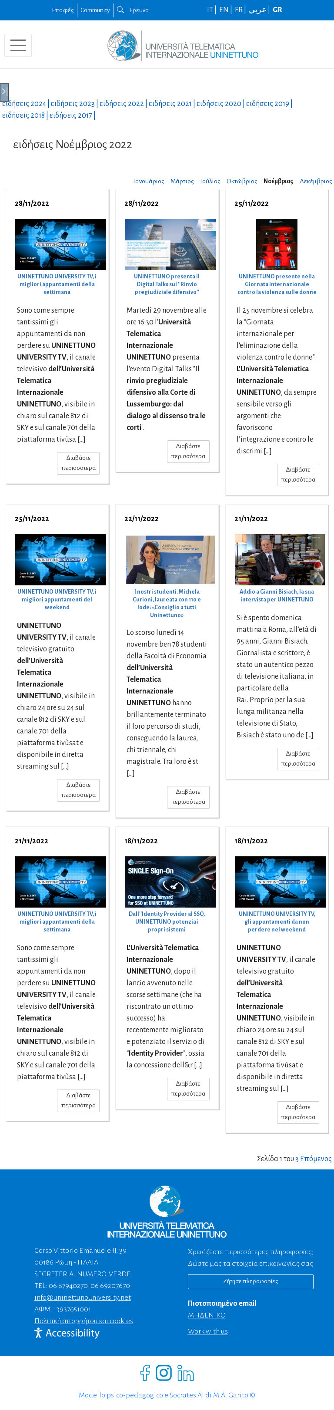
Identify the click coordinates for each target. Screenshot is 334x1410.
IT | (212, 10)
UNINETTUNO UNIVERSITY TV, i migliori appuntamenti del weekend (57, 600)
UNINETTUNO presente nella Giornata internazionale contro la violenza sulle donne (277, 284)
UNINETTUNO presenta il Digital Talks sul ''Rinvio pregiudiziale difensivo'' (167, 284)
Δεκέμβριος (316, 181)
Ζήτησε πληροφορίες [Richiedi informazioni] (250, 1281)
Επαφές (62, 10)
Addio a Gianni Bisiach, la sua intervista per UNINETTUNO (277, 596)
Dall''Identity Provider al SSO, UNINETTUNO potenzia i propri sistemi (167, 922)
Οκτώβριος (242, 181)
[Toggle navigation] (18, 45)
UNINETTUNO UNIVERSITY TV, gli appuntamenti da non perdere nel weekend (277, 922)
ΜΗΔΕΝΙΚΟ (207, 1315)
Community (95, 10)
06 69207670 (110, 1286)
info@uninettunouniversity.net (82, 1297)
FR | (241, 10)
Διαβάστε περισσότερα (78, 463)
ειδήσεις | (26, 104)
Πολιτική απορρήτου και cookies (83, 1321)
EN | (226, 10)
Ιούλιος (210, 181)
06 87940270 (68, 1286)
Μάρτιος (182, 181)
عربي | (260, 10)
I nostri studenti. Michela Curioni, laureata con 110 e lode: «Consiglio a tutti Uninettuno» (167, 603)
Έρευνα (133, 10)
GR (277, 10)
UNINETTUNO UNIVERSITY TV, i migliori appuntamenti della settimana (57, 284)
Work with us (208, 1331)
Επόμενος (316, 1159)
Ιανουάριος (148, 181)
